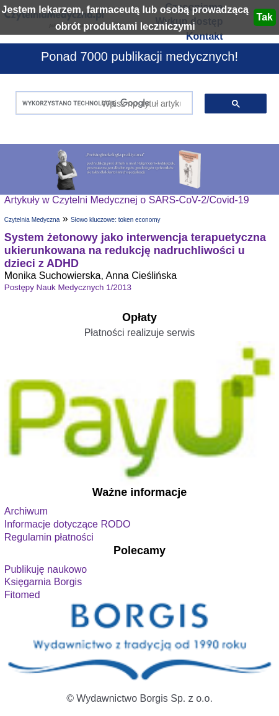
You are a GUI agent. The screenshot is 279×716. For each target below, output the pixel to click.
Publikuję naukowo (45, 569)
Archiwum (26, 511)
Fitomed (22, 595)
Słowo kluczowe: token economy (116, 219)
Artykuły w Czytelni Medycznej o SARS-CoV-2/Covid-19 (126, 200)
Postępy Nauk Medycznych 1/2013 (67, 287)
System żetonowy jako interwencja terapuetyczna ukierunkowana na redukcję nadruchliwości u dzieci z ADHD (135, 250)
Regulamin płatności (49, 537)
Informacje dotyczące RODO (67, 524)
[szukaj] (101, 103)
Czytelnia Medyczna (32, 219)
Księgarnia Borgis (43, 582)
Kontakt (204, 36)
